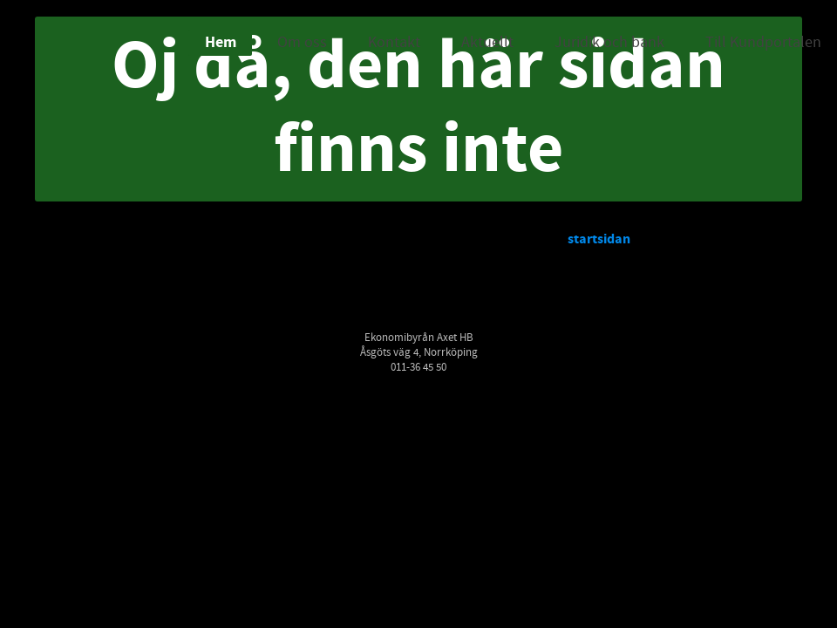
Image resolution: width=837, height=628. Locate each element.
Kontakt (394, 42)
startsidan (599, 239)
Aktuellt (487, 42)
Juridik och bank (609, 42)
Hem (220, 42)
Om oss (302, 42)
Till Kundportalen (763, 42)
